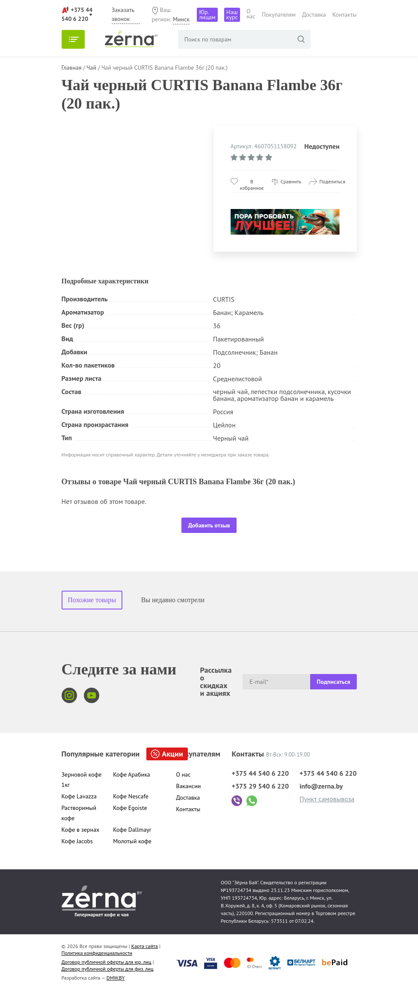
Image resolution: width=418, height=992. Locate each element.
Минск (181, 19)
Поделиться (332, 181)
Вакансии (188, 786)
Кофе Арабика (131, 774)
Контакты (344, 14)
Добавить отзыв (209, 525)
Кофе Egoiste (130, 808)
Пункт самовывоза (327, 799)
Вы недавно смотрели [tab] (173, 599)
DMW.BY (116, 977)
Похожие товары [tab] (92, 599)
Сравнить (291, 181)
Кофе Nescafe (130, 796)
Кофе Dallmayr (132, 829)
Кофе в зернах (81, 829)
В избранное (252, 181)
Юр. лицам (207, 14)
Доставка (314, 14)
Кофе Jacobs (77, 841)
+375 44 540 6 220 (260, 773)
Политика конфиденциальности (97, 953)
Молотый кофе (132, 841)
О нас (250, 14)
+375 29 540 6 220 (260, 786)
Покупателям (279, 14)
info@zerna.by (321, 786)
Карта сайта (144, 946)
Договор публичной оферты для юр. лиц (106, 962)
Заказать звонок (123, 14)
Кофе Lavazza (79, 796)
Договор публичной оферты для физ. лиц (108, 969)
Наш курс (232, 14)
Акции (172, 754)
